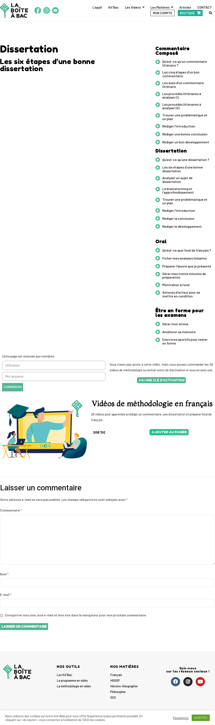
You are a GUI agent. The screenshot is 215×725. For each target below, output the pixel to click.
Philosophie (118, 692)
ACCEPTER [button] (200, 717)
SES (113, 697)
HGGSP (115, 680)
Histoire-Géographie (124, 686)
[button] (161, 380)
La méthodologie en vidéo (74, 686)
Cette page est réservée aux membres (28, 356)
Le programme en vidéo (72, 680)
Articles (185, 7)
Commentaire (11, 510)
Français (116, 675)
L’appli (97, 7)
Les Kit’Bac (64, 675)
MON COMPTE (162, 13)
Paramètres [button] (181, 718)
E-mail (5, 594)
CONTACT (204, 7)
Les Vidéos (133, 7)
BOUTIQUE (187, 13)
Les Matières (160, 7)
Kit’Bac (113, 7)
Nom (4, 574)
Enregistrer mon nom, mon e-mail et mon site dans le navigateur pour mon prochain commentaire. (76, 615)
